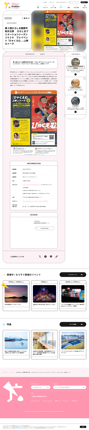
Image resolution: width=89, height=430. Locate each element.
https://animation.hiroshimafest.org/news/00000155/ (35, 205)
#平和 (26, 51)
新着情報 (45, 2)
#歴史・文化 (21, 51)
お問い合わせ (51, 2)
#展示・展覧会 (14, 51)
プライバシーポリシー (20, 428)
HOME (14, 12)
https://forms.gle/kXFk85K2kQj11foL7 (31, 189)
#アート (8, 51)
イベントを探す (19, 12)
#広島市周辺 (17, 53)
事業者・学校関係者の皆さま (61, 2)
